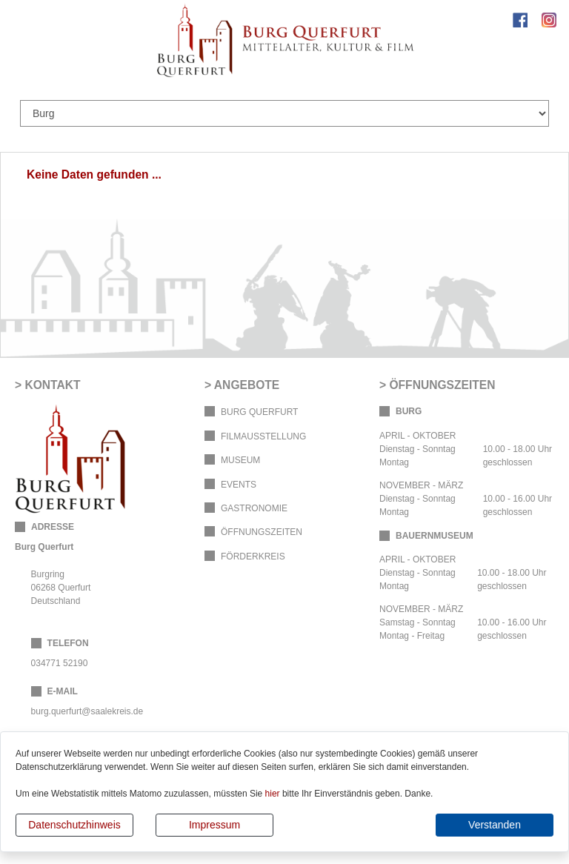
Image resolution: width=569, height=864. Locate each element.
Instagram (549, 20)
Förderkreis (253, 556)
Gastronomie (254, 508)
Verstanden (494, 825)
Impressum (214, 825)
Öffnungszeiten (261, 532)
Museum (240, 460)
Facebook (520, 20)
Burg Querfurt (259, 412)
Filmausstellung (263, 436)
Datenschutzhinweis (74, 825)
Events (238, 484)
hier (272, 793)
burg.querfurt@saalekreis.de (87, 711)
